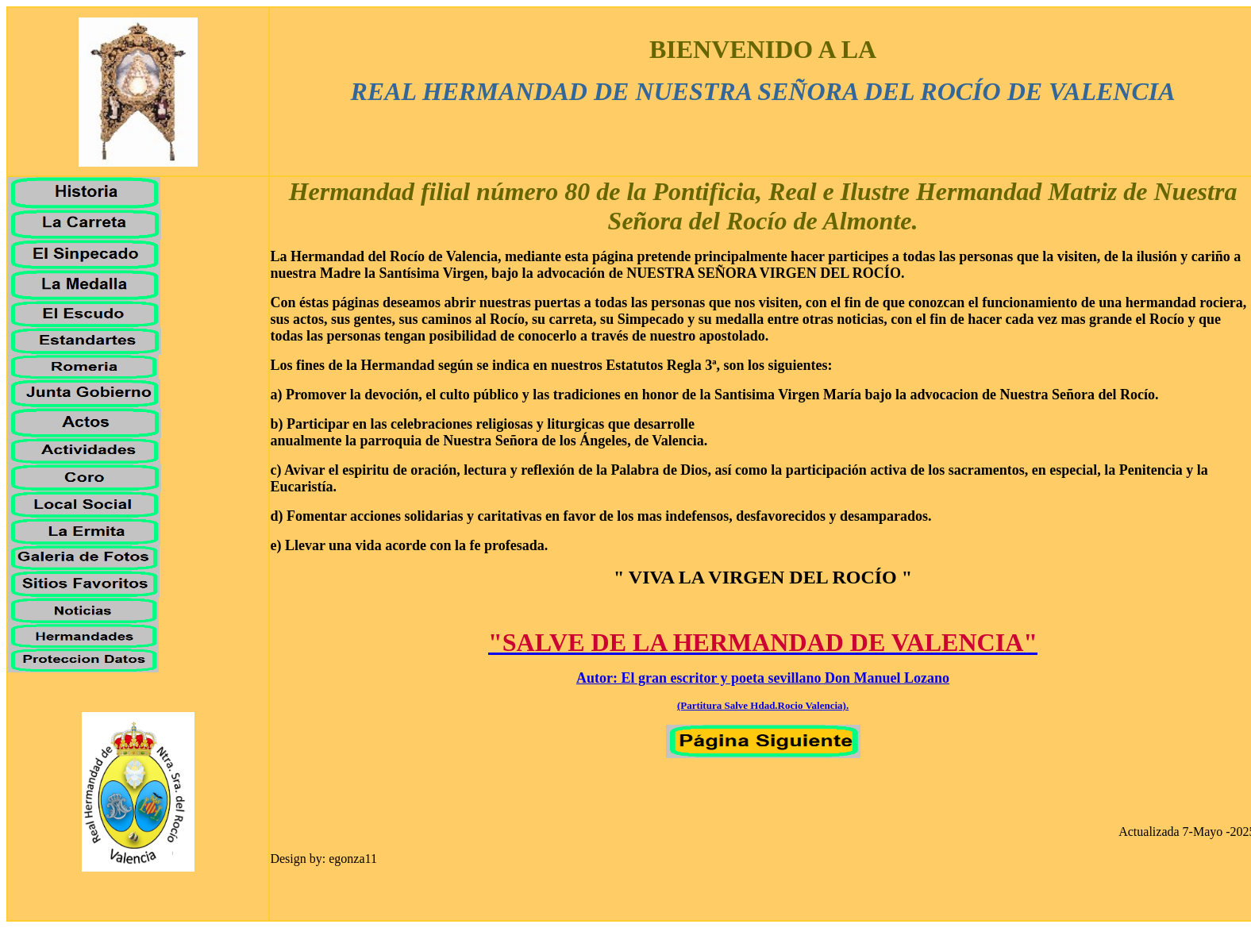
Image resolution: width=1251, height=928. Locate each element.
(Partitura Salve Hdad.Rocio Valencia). (763, 705)
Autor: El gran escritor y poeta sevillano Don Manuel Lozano (762, 678)
